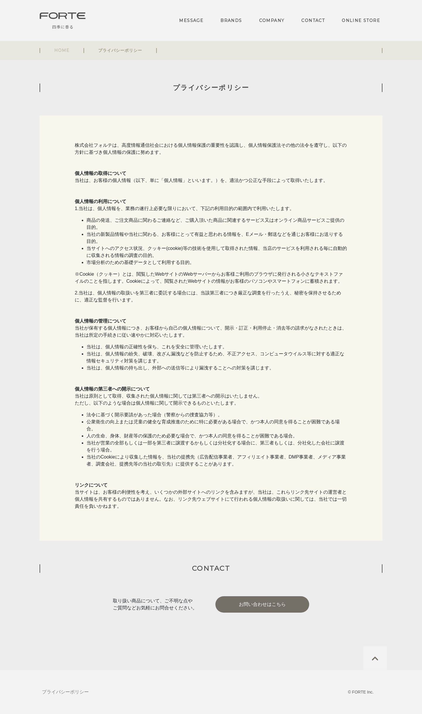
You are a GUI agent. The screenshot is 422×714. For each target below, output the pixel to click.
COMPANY (272, 20)
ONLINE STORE (361, 20)
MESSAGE (191, 20)
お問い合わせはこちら (262, 604)
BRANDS (231, 20)
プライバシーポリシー (65, 691)
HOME (61, 50)
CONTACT (313, 20)
